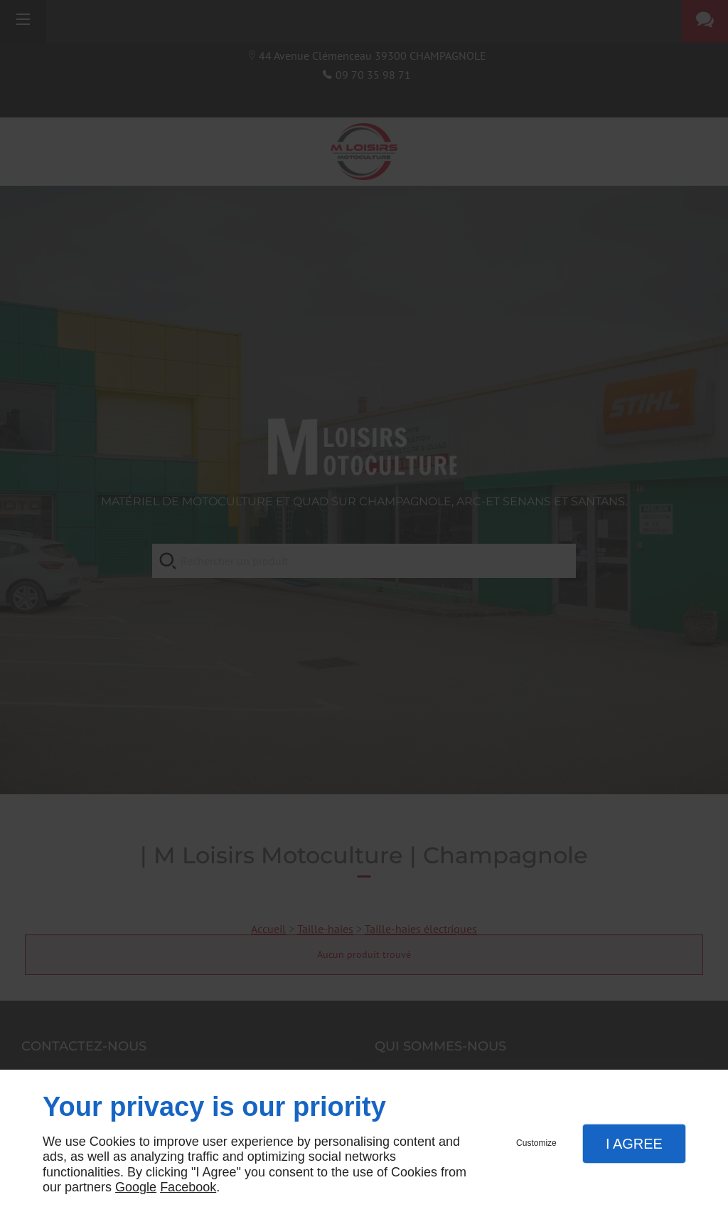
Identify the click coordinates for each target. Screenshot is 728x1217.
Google (135, 1187)
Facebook (188, 1187)
